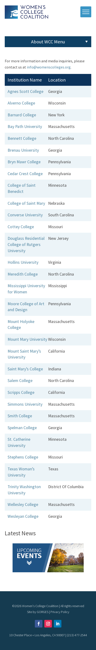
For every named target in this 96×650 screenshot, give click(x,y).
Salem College (20, 380)
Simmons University (25, 404)
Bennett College (22, 138)
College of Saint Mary (26, 203)
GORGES (42, 612)
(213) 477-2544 (77, 635)
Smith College (20, 415)
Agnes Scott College (25, 91)
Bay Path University (25, 126)
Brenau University (23, 150)
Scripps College (21, 392)
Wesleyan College (23, 516)
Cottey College (21, 226)
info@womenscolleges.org (49, 67)
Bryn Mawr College (24, 161)
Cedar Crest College (25, 173)
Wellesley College (23, 504)
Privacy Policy (59, 612)
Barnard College (22, 115)
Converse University (25, 215)
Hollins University (23, 262)
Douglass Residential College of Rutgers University (26, 244)
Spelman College (22, 427)
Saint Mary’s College (25, 369)
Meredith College (23, 274)
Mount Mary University (27, 339)
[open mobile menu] (85, 11)
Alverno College (21, 103)
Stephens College (23, 457)
